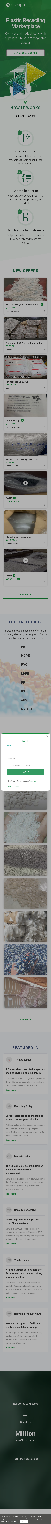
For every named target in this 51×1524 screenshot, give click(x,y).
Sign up (33, 781)
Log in (25, 771)
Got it (24, 1521)
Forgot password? (15, 786)
